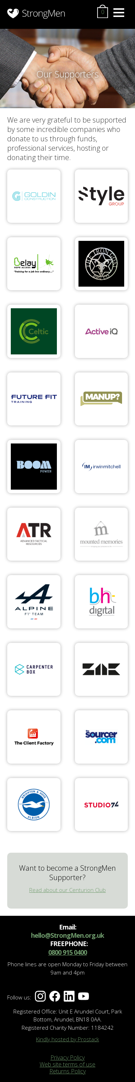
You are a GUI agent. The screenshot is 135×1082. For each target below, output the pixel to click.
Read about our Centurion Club (67, 889)
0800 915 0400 (67, 952)
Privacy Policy (67, 1057)
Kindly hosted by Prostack (67, 1039)
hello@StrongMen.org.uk (67, 935)
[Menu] (119, 13)
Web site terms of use (67, 1064)
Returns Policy (67, 1071)
